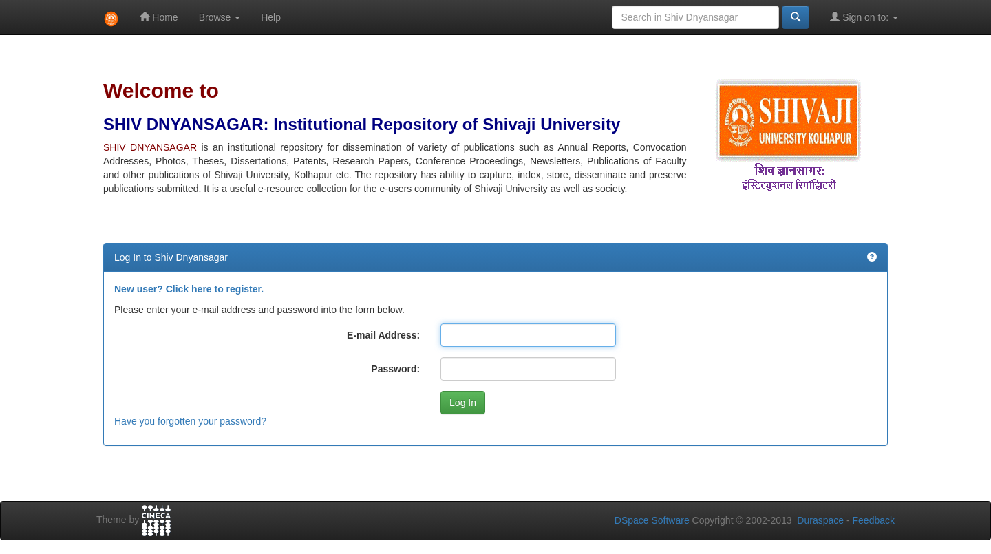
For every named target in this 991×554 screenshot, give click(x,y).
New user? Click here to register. (189, 289)
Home (159, 17)
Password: (395, 368)
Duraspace (820, 520)
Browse (220, 17)
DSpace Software (652, 520)
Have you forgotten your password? (190, 421)
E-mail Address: (383, 335)
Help (271, 17)
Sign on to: (864, 17)
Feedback (874, 520)
